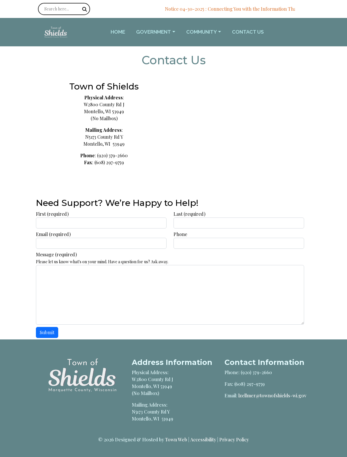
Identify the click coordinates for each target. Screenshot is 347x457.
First (52, 214)
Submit (47, 332)
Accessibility (203, 439)
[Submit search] (85, 9)
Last (189, 214)
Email (53, 234)
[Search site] (64, 9)
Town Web (176, 439)
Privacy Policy (234, 439)
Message (56, 254)
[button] (159, 32)
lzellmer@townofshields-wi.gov (272, 395)
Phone (180, 234)
